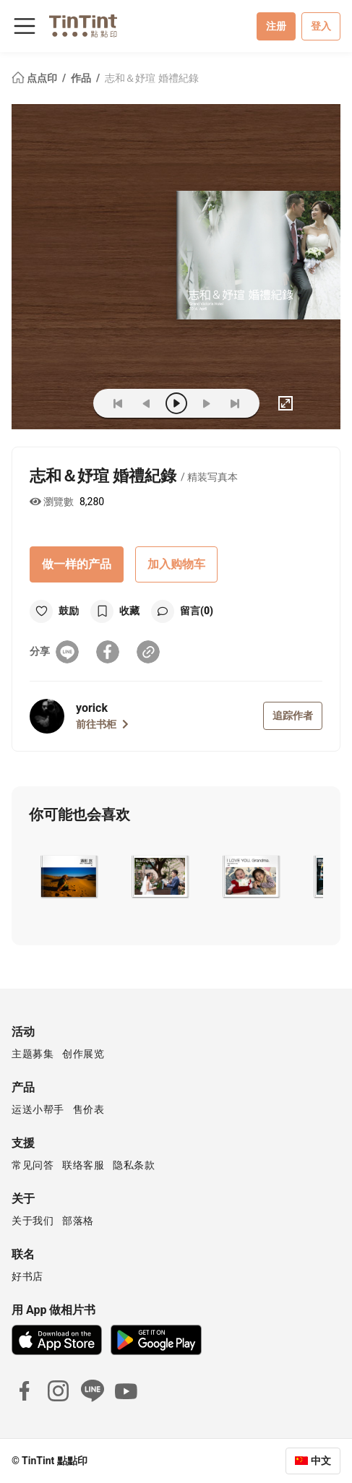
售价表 (89, 1109)
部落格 (78, 1220)
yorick (92, 708)
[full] (285, 403)
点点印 (35, 78)
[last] (235, 403)
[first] (118, 403)
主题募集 (32, 1053)
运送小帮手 (38, 1109)
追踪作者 (292, 715)
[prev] (147, 403)
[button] (68, 876)
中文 (321, 1460)
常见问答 (32, 1165)
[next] (206, 403)
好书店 (27, 1276)
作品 (82, 78)
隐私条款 (134, 1165)
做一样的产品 (76, 564)
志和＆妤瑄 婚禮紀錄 (151, 78)
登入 (321, 26)
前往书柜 (102, 724)
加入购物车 (176, 564)
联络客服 (83, 1165)
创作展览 (83, 1053)
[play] (176, 403)
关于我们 (32, 1220)
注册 (276, 26)
